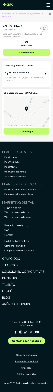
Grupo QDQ (11, 259)
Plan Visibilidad (12, 162)
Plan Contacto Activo (15, 171)
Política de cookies (26, 374)
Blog (6, 298)
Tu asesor (10, 265)
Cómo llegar (26, 131)
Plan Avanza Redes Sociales (18, 194)
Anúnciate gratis (16, 304)
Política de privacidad (26, 361)
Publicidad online (16, 241)
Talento (8, 285)
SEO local (9, 234)
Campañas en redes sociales (19, 250)
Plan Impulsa (11, 157)
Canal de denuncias (26, 355)
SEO (6, 229)
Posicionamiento (16, 225)
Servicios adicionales (15, 176)
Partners (9, 278)
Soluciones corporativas (23, 272)
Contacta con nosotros (26, 341)
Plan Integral (10, 166)
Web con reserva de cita (17, 212)
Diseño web (12, 208)
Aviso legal (26, 367)
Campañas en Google (15, 245)
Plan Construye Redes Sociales (20, 189)
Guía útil (9, 291)
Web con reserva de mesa (17, 217)
